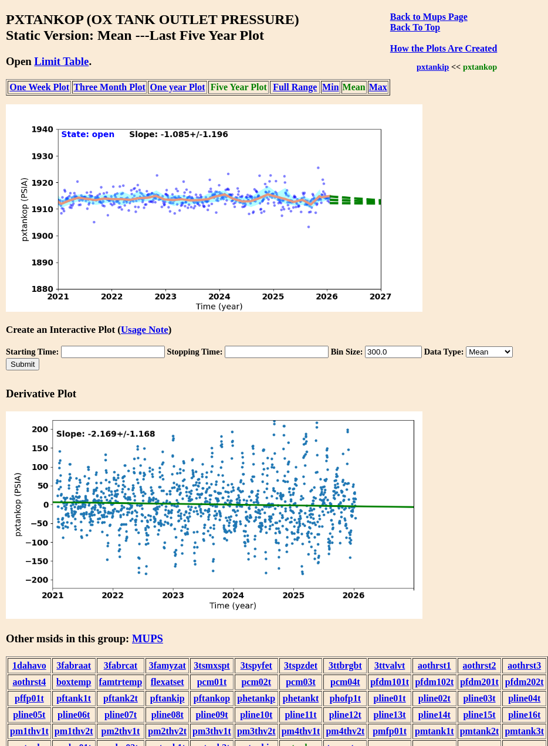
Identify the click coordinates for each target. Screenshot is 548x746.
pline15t (479, 715)
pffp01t (29, 698)
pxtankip (433, 66)
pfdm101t (389, 682)
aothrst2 (479, 665)
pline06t (73, 715)
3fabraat (73, 665)
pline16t (524, 715)
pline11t (300, 715)
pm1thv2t (74, 731)
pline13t (390, 715)
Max (378, 87)
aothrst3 (524, 665)
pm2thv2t (167, 731)
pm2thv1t (121, 731)
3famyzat (167, 665)
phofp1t (345, 698)
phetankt (301, 698)
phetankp (256, 698)
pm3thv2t (256, 731)
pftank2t (120, 698)
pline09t (211, 715)
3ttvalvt (389, 665)
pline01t (390, 698)
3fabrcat (120, 665)
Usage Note (144, 329)
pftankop (212, 698)
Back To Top (415, 27)
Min (330, 87)
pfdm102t (434, 682)
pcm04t (345, 682)
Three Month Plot (109, 87)
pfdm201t (479, 682)
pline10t (256, 715)
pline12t (345, 715)
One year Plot (177, 87)
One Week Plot (39, 87)
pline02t (434, 698)
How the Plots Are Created (443, 48)
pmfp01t (390, 731)
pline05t (29, 715)
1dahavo (29, 665)
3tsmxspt (211, 665)
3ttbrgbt (345, 665)
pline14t (434, 715)
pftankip (167, 698)
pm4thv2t (345, 731)
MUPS (147, 638)
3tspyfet (256, 665)
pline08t (167, 715)
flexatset (167, 682)
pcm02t (256, 682)
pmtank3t (524, 731)
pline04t (524, 698)
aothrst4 (29, 682)
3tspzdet (300, 665)
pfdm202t (524, 682)
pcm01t (212, 682)
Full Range (295, 87)
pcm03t (301, 682)
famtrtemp (121, 682)
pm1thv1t (29, 731)
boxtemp (74, 682)
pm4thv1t (301, 731)
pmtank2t (479, 731)
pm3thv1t (211, 731)
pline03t (479, 698)
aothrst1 (434, 665)
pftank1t (73, 698)
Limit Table (61, 61)
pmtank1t (434, 731)
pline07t (120, 715)
